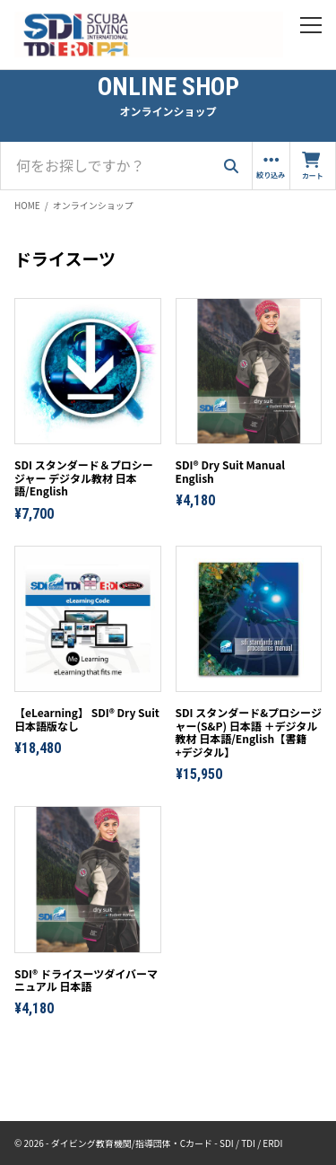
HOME (27, 205)
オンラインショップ (93, 205)
